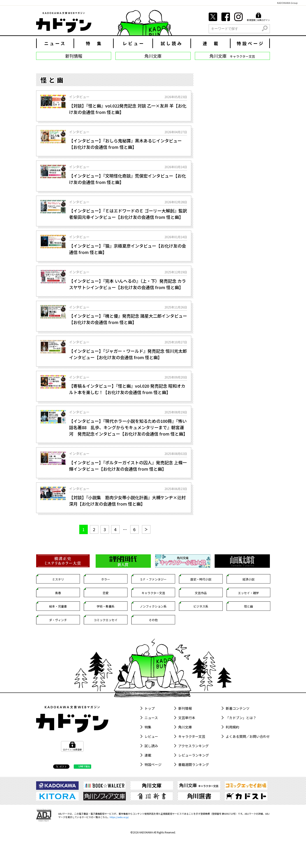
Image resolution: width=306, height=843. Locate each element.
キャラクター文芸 (153, 593)
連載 (147, 755)
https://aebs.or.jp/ (119, 817)
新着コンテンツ (237, 708)
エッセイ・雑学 (248, 593)
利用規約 (232, 727)
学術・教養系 (106, 606)
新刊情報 (185, 708)
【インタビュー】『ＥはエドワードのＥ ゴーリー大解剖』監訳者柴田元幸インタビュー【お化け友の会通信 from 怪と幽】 (128, 214)
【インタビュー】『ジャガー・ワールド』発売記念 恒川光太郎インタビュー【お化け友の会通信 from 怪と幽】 (128, 354)
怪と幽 (248, 606)
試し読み (172, 43)
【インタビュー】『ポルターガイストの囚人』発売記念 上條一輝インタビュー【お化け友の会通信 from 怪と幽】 (128, 465)
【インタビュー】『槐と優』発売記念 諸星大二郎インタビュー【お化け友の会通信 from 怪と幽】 (128, 319)
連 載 (211, 43)
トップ (149, 708)
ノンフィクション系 (153, 606)
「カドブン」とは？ (241, 717)
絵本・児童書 (58, 606)
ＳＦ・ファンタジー (153, 579)
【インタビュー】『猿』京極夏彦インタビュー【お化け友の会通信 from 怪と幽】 (127, 249)
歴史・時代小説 (200, 579)
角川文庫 (185, 727)
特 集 (94, 43)
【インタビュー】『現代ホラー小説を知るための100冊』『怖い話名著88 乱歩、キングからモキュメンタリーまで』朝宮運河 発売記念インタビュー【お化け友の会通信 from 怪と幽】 (128, 427)
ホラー (105, 579)
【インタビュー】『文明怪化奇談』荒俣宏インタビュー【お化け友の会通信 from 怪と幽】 (127, 179)
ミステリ (58, 579)
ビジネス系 (200, 606)
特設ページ (250, 43)
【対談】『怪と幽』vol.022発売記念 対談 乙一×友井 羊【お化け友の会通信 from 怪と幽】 (127, 109)
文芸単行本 (186, 717)
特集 (147, 727)
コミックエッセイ (106, 620)
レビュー (134, 43)
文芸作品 (201, 593)
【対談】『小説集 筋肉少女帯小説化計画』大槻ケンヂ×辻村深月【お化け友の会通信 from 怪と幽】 (127, 500)
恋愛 (106, 593)
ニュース (55, 43)
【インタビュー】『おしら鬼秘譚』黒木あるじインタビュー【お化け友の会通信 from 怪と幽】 (125, 144)
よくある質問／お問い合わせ (248, 736)
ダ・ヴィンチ (58, 620)
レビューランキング (193, 755)
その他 (153, 620)
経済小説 (248, 579)
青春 (58, 593)
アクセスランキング (193, 745)
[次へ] (146, 529)
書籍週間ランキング (193, 764)
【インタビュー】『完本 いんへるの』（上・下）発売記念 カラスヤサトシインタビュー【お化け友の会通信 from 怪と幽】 (127, 284)
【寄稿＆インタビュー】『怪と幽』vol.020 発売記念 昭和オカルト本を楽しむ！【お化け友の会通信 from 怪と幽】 (127, 389)
